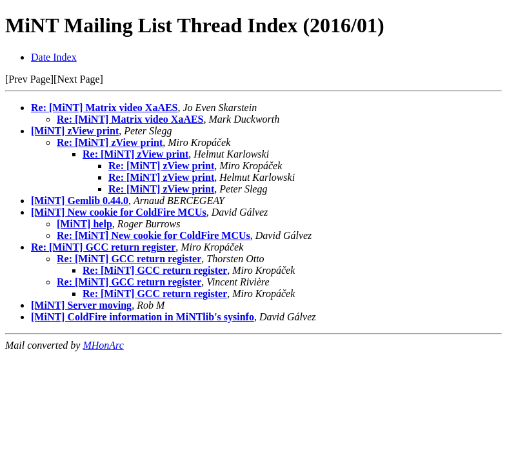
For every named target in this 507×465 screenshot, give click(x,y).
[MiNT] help (84, 223)
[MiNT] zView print (75, 130)
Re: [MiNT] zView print (110, 142)
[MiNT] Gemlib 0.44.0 (79, 200)
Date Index (54, 57)
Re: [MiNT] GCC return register (103, 247)
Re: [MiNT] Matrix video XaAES (104, 107)
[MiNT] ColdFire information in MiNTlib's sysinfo (142, 316)
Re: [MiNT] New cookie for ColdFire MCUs (153, 235)
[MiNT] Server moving (81, 305)
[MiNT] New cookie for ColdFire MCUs (118, 212)
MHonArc (103, 345)
